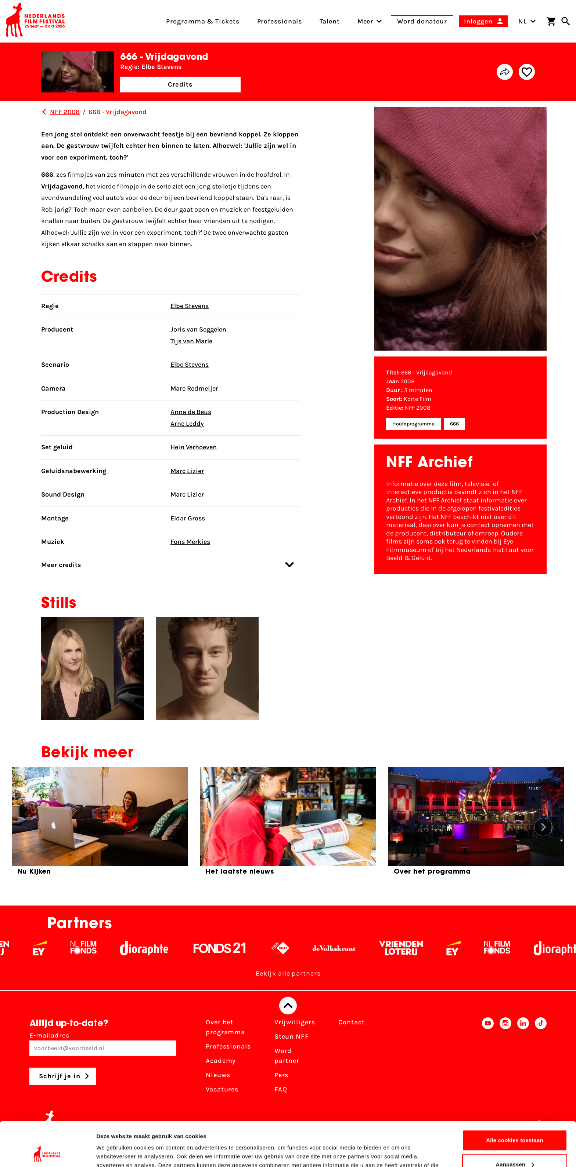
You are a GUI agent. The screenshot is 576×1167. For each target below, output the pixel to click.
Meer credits (167, 565)
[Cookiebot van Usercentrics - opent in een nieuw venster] (47, 1152)
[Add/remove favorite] (527, 72)
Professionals (228, 1046)
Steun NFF (291, 1036)
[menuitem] (365, 21)
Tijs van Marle (191, 341)
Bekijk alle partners (288, 973)
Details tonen (113, 1152)
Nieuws (218, 1075)
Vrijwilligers (294, 1022)
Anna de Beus (190, 412)
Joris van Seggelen (198, 329)
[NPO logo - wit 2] (291, 948)
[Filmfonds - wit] (95, 948)
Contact (351, 1022)
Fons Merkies (190, 542)
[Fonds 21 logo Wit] (231, 948)
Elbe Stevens (189, 306)
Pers (281, 1075)
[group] (100, 824)
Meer (365, 21)
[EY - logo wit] (51, 948)
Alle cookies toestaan (514, 1098)
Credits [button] (180, 84)
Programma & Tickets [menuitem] (202, 21)
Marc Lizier (187, 471)
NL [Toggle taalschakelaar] (527, 21)
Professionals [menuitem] (279, 21)
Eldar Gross (187, 518)
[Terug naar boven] (288, 1005)
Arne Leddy (187, 424)
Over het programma (225, 1027)
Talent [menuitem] (329, 21)
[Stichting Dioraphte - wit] (155, 948)
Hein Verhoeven (193, 447)
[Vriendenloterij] (412, 948)
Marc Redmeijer (194, 388)
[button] (543, 827)
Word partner (286, 1056)
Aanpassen (515, 1122)
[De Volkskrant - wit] (345, 948)
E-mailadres (102, 1043)
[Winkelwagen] (551, 21)
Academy (221, 1061)
